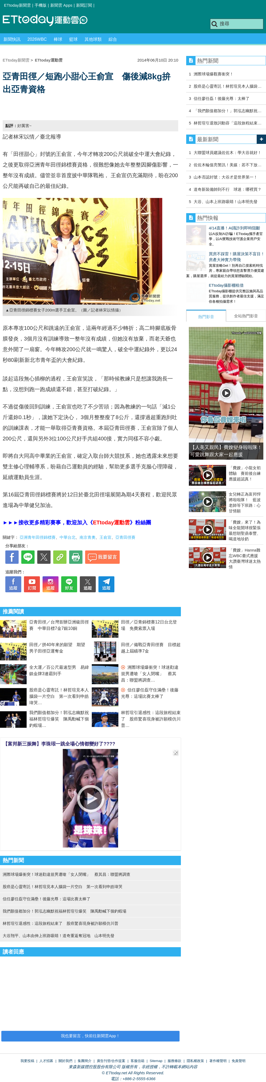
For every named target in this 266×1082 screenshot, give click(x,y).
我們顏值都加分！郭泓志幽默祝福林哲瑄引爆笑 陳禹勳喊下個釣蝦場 (59, 719)
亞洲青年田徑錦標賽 (38, 537)
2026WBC (37, 39)
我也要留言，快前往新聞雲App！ (90, 1036)
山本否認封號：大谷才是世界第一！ (225, 177)
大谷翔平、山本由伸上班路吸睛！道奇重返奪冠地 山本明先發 (58, 935)
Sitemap (156, 1061)
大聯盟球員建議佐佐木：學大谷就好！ (227, 152)
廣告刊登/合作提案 (111, 1061)
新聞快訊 (11, 39)
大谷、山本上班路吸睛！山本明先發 (225, 201)
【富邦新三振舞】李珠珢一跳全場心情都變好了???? (59, 744)
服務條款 (174, 1061)
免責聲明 (239, 1061)
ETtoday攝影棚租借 (203, 280)
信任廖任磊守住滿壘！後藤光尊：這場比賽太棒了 (46, 899)
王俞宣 (105, 537)
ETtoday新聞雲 (17, 5)
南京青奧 (87, 537)
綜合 (113, 39)
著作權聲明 (218, 1061)
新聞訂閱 (84, 5)
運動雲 (49, 21)
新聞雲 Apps (61, 5)
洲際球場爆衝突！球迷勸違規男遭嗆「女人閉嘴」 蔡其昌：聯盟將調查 (149, 673)
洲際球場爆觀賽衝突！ (214, 74)
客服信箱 (137, 1061)
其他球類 (93, 39)
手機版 (41, 5)
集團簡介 (85, 1061)
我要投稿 (27, 1061)
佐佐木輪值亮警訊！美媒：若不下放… (227, 165)
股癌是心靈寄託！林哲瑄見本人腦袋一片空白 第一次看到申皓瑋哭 (59, 696)
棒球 (58, 39)
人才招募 (46, 1061)
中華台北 (68, 537)
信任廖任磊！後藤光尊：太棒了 (222, 98)
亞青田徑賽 (125, 537)
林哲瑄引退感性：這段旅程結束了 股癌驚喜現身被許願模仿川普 (151, 719)
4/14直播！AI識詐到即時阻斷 (212, 228)
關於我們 (65, 1061)
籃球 (73, 39)
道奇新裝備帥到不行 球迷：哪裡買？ (227, 189)
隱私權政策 (195, 1061)
